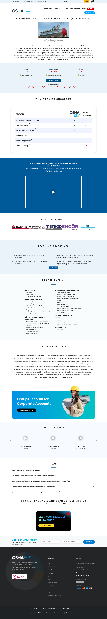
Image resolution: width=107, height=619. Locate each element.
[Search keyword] (75, 1)
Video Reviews (52, 567)
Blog (49, 592)
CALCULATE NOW (27, 410)
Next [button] (96, 440)
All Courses (65, 9)
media (84, 9)
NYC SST (90, 9)
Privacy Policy (76, 613)
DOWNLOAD (46, 525)
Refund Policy (68, 613)
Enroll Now (53, 80)
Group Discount (75, 9)
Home (46, 9)
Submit (89, 542)
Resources (90, 12)
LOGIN (86, 1)
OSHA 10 (51, 9)
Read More (53, 267)
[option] (20, 227)
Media (49, 579)
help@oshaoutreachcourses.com (23, 1)
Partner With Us (52, 583)
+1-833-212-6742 (40, 1)
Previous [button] (11, 440)
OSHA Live (50, 573)
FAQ (49, 576)
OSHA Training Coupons (54, 595)
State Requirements (53, 570)
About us (50, 589)
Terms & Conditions (59, 613)
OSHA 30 (57, 9)
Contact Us (80, 582)
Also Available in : (53, 85)
